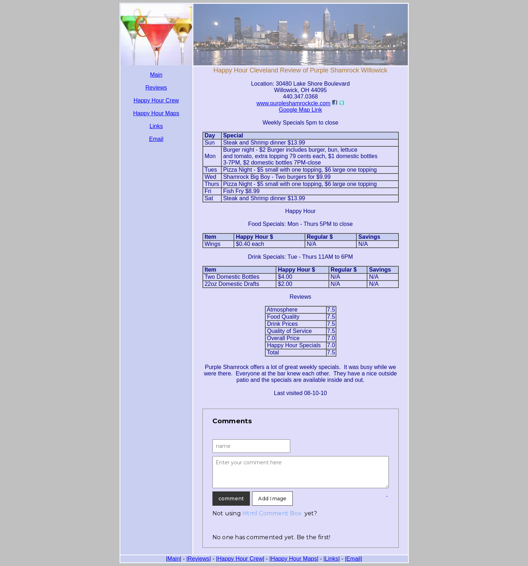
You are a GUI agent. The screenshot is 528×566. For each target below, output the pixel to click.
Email (156, 139)
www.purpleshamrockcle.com (293, 103)
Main (156, 75)
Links (156, 126)
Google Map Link (300, 110)
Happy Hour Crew (156, 100)
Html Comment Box (271, 513)
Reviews (156, 88)
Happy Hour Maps (156, 113)
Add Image (272, 498)
